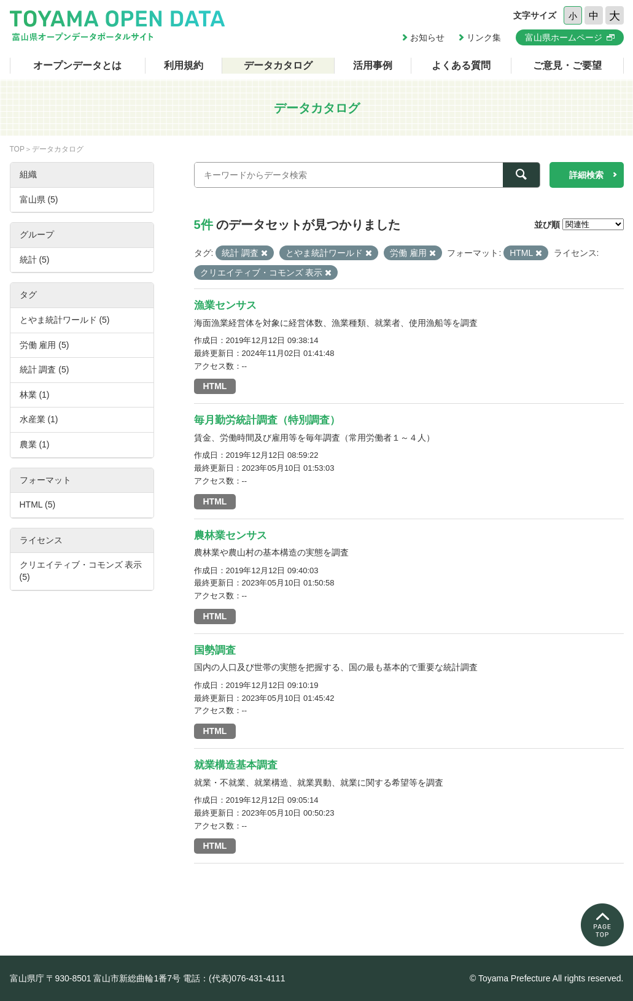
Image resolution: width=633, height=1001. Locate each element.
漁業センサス (225, 305)
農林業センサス (230, 535)
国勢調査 (215, 650)
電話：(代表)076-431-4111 (234, 978)
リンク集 (484, 37)
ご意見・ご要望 (567, 65)
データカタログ (278, 65)
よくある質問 (461, 65)
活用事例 (372, 65)
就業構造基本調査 (236, 765)
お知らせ (427, 37)
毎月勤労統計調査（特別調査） (267, 420)
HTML (215, 386)
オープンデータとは (77, 65)
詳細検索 (586, 175)
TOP (17, 149)
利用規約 (183, 65)
